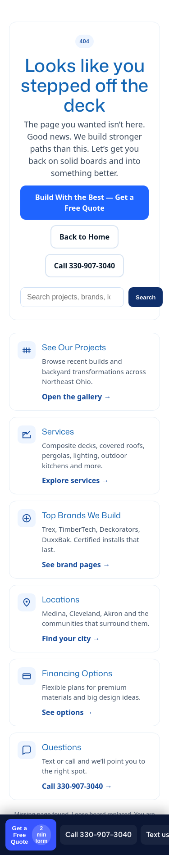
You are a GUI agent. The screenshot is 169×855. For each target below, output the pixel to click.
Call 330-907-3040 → (77, 786)
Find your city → (71, 638)
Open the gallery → (76, 397)
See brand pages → (76, 565)
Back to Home (84, 237)
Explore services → (75, 480)
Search (145, 297)
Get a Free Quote (31, 834)
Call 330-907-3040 (98, 834)
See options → (67, 712)
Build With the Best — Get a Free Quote (84, 202)
